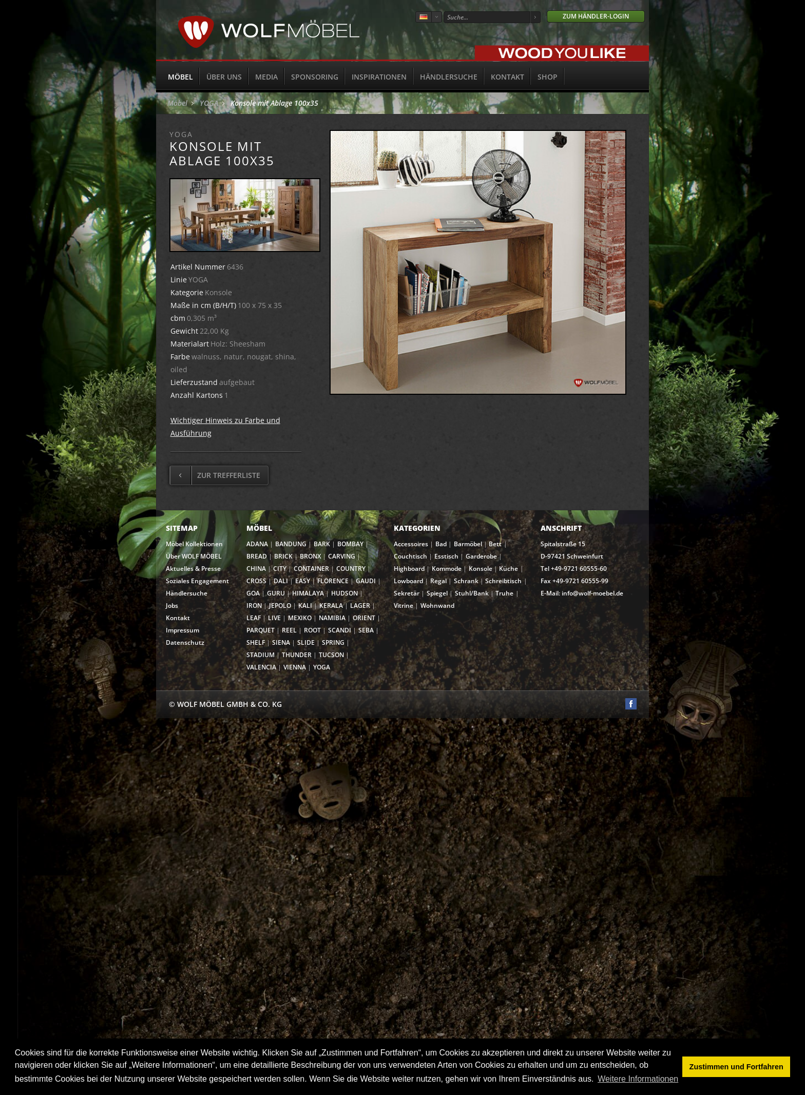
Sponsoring (314, 77)
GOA (253, 593)
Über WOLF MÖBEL (194, 556)
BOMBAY (350, 544)
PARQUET (260, 630)
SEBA (366, 630)
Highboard (409, 568)
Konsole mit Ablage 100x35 (274, 103)
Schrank (466, 581)
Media (266, 77)
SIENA (281, 642)
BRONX (310, 556)
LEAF (253, 617)
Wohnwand (437, 605)
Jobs (172, 605)
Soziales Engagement (197, 581)
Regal (438, 581)
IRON (254, 605)
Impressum (182, 630)
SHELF (255, 642)
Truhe (504, 593)
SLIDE (306, 642)
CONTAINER (311, 568)
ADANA (257, 544)
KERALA (331, 605)
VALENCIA (261, 667)
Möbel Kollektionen (194, 544)
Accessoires (411, 544)
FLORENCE (333, 581)
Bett (495, 544)
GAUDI (366, 581)
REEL (289, 630)
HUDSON (344, 593)
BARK (322, 544)
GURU (276, 593)
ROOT (312, 630)
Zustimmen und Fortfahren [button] (736, 1067)
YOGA (209, 103)
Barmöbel (468, 544)
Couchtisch (410, 556)
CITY (279, 568)
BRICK (283, 556)
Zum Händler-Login (596, 16)
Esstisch (446, 556)
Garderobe (481, 556)
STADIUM (260, 654)
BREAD (256, 556)
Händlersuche (448, 77)
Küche (508, 568)
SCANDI (339, 630)
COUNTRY (351, 568)
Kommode (447, 568)
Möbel (180, 77)
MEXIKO (300, 617)
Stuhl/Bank (472, 593)
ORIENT (364, 617)
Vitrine (403, 605)
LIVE (274, 617)
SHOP (548, 77)
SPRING (333, 642)
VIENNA (294, 667)
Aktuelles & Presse (193, 568)
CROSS (256, 581)
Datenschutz (185, 642)
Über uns (224, 77)
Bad (441, 544)
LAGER (360, 605)
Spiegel (437, 593)
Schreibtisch (503, 581)
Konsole (480, 568)
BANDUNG (290, 544)
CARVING (341, 556)
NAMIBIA (332, 617)
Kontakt (507, 77)
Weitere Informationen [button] (638, 1078)
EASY (302, 581)
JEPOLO (280, 605)
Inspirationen (379, 77)
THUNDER (297, 654)
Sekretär (406, 593)
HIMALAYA (308, 593)
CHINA (256, 568)
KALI (305, 605)
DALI (281, 581)
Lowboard (408, 581)
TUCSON (331, 654)
